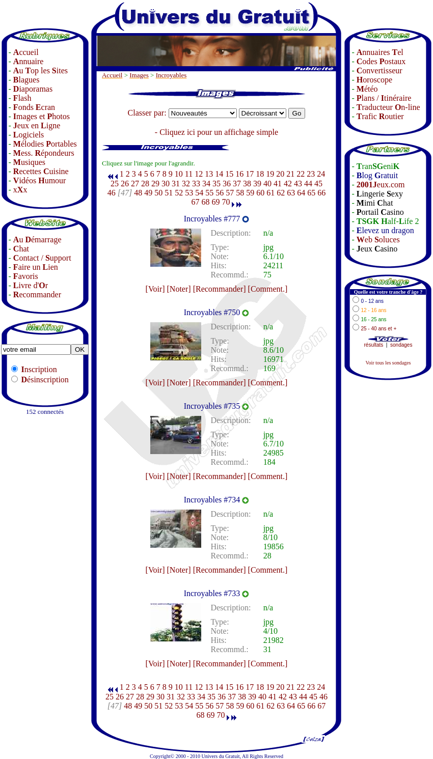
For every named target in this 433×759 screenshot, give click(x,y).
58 (240, 192)
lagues (26, 79)
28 (145, 183)
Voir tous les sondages (388, 363)
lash (22, 98)
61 (270, 192)
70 (226, 202)
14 (219, 174)
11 (189, 174)
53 (189, 192)
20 (280, 174)
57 (230, 192)
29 (155, 183)
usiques (29, 162)
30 (165, 183)
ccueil (26, 52)
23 (311, 174)
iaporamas (32, 89)
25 (115, 183)
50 (158, 192)
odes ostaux (381, 61)
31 (176, 183)
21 (290, 174)
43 (298, 183)
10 (179, 174)
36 (227, 183)
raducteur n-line (388, 107)
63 (291, 192)
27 (135, 183)
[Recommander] (219, 289)
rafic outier (380, 116)
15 (229, 174)
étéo (367, 89)
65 (311, 192)
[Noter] (179, 289)
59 (250, 192)
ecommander (37, 294)
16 (239, 174)
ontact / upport (42, 258)
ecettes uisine (41, 171)
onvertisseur (379, 70)
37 (237, 183)
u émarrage (37, 239)
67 (195, 202)
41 (278, 183)
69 (215, 202)
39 (257, 183)
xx (20, 189)
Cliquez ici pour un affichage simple (218, 132)
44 (308, 183)
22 (300, 174)
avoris (25, 276)
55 (209, 192)
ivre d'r (30, 285)
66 (321, 192)
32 (186, 183)
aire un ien (35, 267)
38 (247, 183)
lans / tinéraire (384, 98)
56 (219, 192)
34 (206, 183)
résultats (374, 345)
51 (169, 192)
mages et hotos (41, 116)
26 (125, 183)
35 (216, 183)
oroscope (374, 79)
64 (301, 192)
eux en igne (36, 125)
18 (260, 174)
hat (21, 248)
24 (321, 174)
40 (267, 183)
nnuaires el (380, 52)
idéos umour (39, 180)
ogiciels (28, 134)
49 (148, 192)
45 (318, 183)
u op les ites (40, 70)
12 (199, 174)
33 (196, 183)
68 (205, 202)
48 (138, 192)
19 (270, 174)
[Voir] (155, 289)
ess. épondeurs (43, 153)
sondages (401, 345)
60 (260, 192)
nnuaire (28, 61)
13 (209, 174)
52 (179, 192)
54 (199, 192)
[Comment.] (268, 289)
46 (111, 192)
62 (281, 192)
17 (250, 174)
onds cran (34, 107)
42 (288, 183)
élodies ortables (45, 143)
